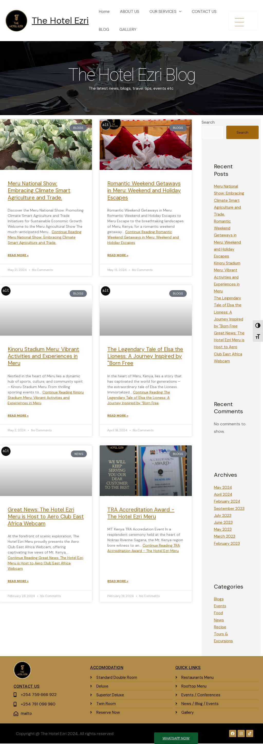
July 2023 (223, 515)
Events (220, 606)
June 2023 (224, 522)
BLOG (103, 29)
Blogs (219, 599)
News (219, 620)
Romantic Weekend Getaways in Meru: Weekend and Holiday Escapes (144, 190)
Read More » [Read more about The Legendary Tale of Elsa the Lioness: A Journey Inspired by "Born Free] (117, 417)
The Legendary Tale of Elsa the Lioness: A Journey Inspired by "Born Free (145, 357)
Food (219, 613)
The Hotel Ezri (60, 20)
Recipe (220, 627)
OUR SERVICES (160, 12)
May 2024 (223, 487)
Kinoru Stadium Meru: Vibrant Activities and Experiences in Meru (43, 357)
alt (105, 125)
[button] (173, 12)
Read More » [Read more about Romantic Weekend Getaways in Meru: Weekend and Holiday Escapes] (117, 256)
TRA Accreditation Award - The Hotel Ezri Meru (140, 514)
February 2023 (228, 543)
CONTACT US (197, 11)
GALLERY (124, 29)
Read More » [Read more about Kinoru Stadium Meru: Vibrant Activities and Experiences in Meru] (18, 417)
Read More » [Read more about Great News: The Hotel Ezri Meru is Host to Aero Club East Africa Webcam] (18, 583)
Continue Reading (44, 237)
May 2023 (223, 529)
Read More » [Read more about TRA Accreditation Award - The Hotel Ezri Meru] (117, 583)
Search (208, 122)
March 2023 (225, 536)
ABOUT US (126, 11)
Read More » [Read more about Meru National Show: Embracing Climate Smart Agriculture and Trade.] (18, 256)
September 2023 (230, 508)
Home (103, 11)
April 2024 (224, 494)
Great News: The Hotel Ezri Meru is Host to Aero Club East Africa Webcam (46, 517)
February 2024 (228, 501)
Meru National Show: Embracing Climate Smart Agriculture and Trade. (39, 190)
